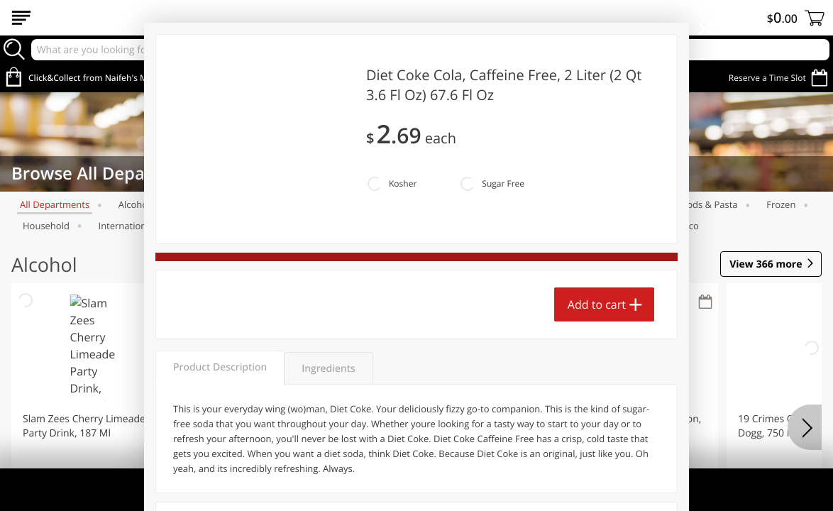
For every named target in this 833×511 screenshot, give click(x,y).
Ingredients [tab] (328, 368)
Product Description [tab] (220, 367)
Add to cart (597, 304)
